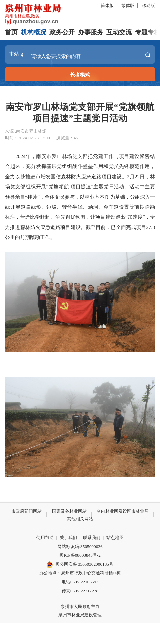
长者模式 (80, 74)
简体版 (107, 5)
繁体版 (127, 5)
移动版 (148, 5)
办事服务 (90, 32)
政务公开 (62, 32)
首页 (11, 32)
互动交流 (119, 32)
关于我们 (68, 537)
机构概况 (33, 32)
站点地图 (115, 537)
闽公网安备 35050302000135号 (80, 564)
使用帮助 (45, 537)
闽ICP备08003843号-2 (80, 555)
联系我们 (91, 537)
